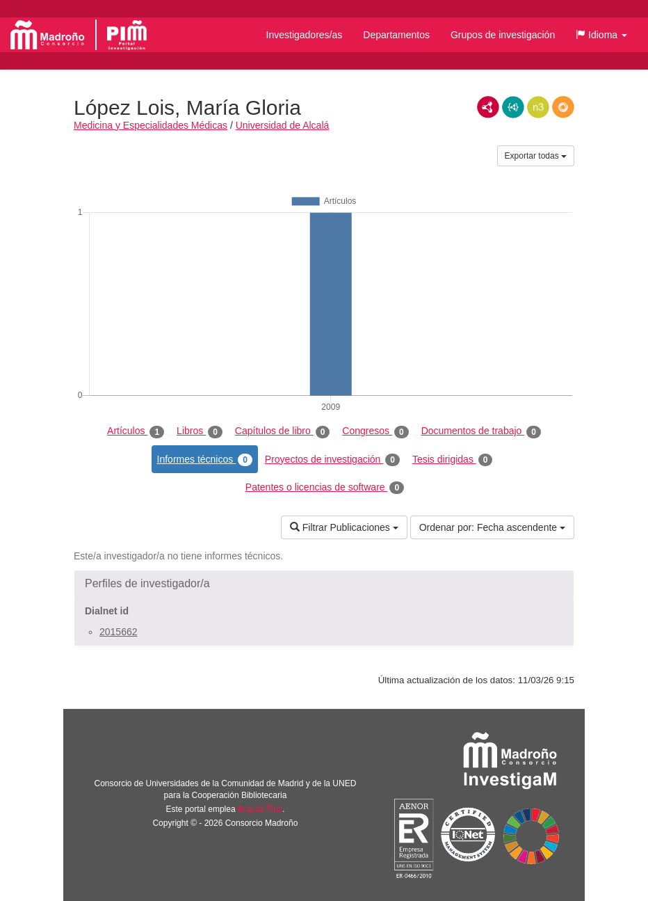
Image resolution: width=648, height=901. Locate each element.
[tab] (324, 584)
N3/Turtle (538, 107)
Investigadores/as (304, 34)
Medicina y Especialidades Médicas (150, 125)
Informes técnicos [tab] (204, 460)
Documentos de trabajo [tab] (481, 431)
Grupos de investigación (503, 34)
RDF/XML (488, 107)
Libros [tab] (199, 431)
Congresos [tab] (375, 431)
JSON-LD (513, 107)
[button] (601, 34)
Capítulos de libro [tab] (282, 431)
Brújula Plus (260, 809)
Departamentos (396, 34)
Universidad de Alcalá (283, 125)
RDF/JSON (563, 107)
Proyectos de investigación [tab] (332, 460)
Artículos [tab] (135, 431)
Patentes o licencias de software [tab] (324, 487)
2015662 (118, 631)
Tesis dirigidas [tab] (452, 460)
